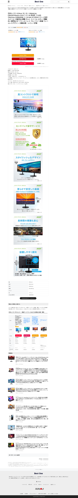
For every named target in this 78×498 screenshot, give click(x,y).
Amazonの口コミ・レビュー (28, 298)
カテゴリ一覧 (24, 484)
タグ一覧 (35, 484)
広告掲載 (26, 493)
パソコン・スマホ (20, 5)
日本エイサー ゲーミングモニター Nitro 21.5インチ (43, 320)
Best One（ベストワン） (12, 5)
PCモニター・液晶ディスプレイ (29, 5)
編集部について (53, 484)
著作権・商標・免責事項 (42, 493)
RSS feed (39, 481)
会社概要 (21, 493)
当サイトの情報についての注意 (53, 493)
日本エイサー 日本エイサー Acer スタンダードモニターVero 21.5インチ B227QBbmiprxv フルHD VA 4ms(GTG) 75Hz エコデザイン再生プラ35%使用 (27, 320)
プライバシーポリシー (33, 493)
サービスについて (46, 484)
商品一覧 (40, 484)
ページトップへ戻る (38, 469)
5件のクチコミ (42, 31)
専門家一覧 (30, 484)
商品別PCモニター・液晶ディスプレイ (42, 5)
